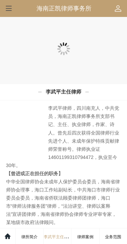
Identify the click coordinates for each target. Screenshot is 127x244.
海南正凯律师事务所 (64, 8)
